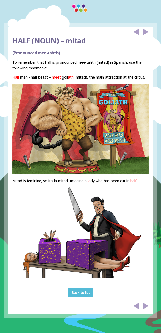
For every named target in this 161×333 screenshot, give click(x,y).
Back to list (81, 292)
